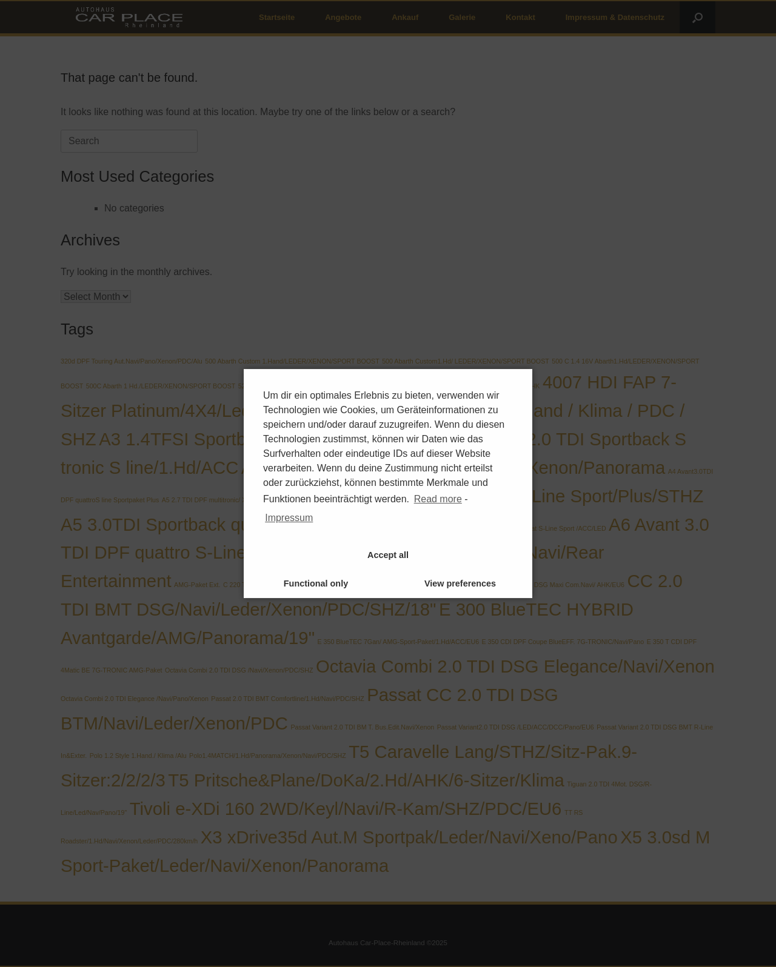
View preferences (460, 583)
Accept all (388, 555)
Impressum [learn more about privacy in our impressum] (289, 518)
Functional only (316, 583)
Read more (438, 499)
